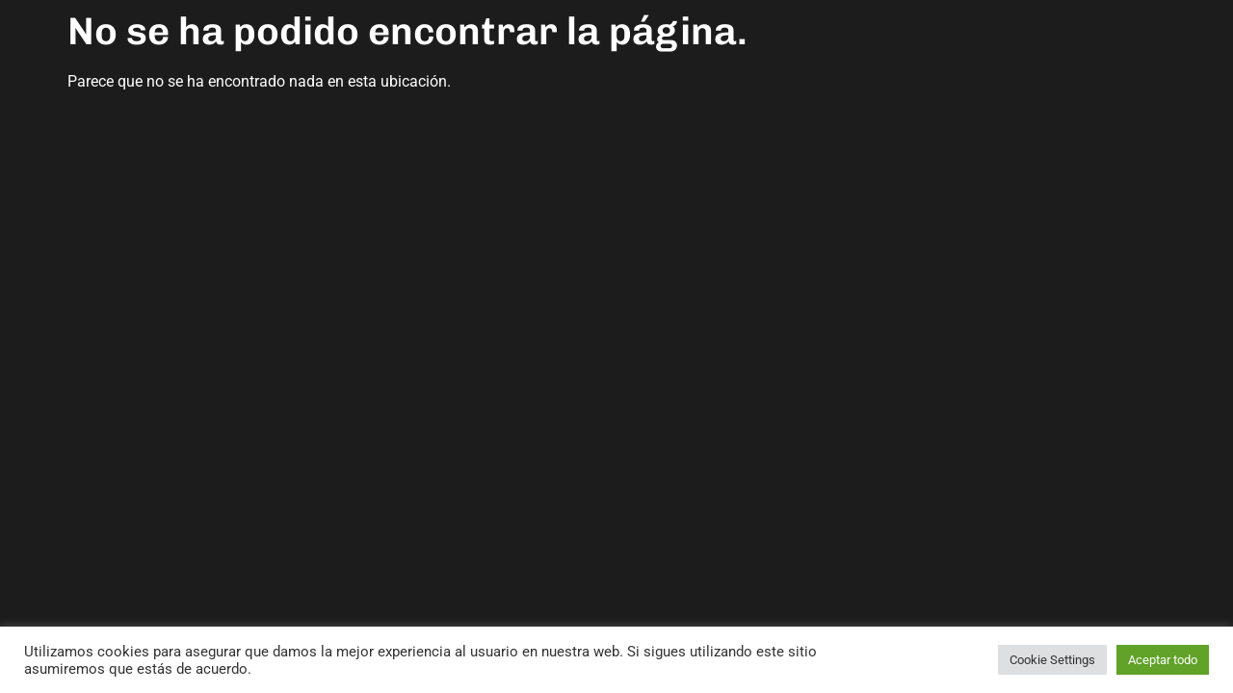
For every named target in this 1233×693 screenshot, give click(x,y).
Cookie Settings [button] (1052, 660)
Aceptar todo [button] (1162, 660)
